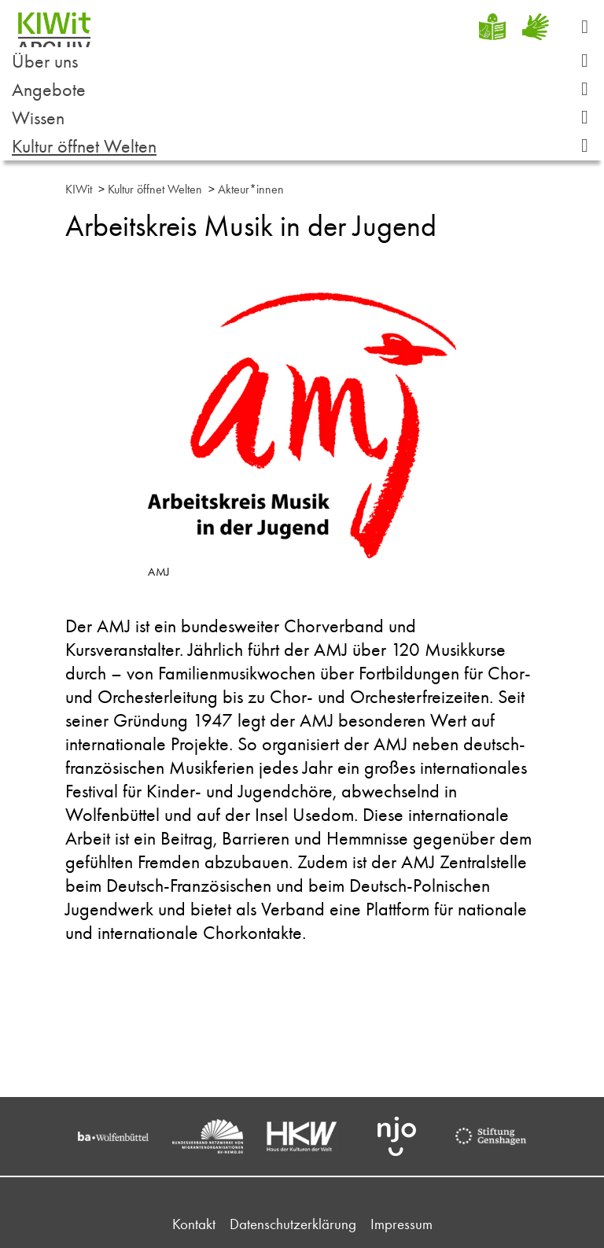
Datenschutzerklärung (293, 1224)
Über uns (306, 61)
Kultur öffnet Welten (306, 146)
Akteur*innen (251, 189)
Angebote (306, 89)
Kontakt (193, 1224)
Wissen (306, 117)
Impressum (401, 1224)
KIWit (78, 189)
